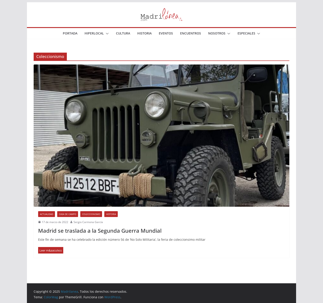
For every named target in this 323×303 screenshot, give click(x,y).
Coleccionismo (91, 214)
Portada (70, 33)
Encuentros (190, 33)
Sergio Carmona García (88, 222)
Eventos (166, 33)
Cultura (123, 33)
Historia (144, 33)
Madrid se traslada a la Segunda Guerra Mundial (100, 230)
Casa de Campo (67, 214)
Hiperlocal (94, 33)
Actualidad (46, 214)
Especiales (246, 33)
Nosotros (216, 33)
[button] (106, 33)
